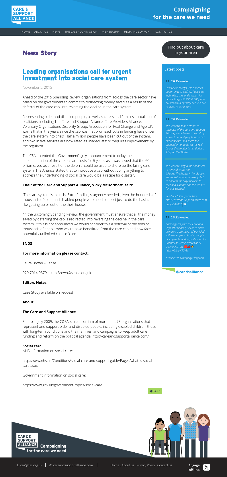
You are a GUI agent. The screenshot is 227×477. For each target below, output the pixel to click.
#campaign (186, 258)
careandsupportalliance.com (73, 465)
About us (41, 31)
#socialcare (172, 258)
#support (198, 258)
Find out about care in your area (186, 49)
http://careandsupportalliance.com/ (120, 336)
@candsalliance (190, 271)
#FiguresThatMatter (177, 152)
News (56, 31)
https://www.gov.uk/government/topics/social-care (62, 385)
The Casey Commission (81, 31)
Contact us (163, 31)
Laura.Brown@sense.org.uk (69, 272)
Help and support (137, 31)
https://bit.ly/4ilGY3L (177, 250)
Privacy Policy (146, 465)
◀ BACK (155, 391)
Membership (110, 31)
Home (26, 31)
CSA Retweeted (180, 81)
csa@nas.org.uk (31, 465)
